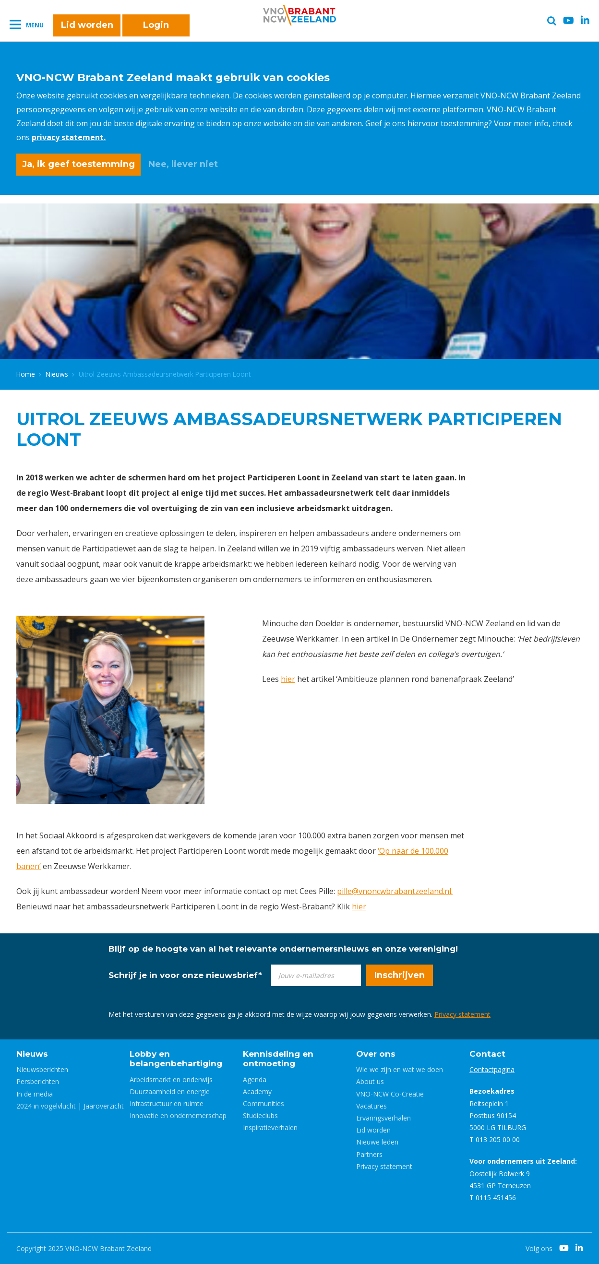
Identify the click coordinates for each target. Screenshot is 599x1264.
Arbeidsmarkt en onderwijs (171, 1079)
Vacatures (371, 1105)
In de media (34, 1093)
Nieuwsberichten (42, 1069)
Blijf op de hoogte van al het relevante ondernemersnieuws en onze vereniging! (283, 949)
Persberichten (37, 1081)
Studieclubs (260, 1115)
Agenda (254, 1079)
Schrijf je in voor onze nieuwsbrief (185, 975)
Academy (257, 1091)
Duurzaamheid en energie (170, 1091)
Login (156, 25)
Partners (369, 1154)
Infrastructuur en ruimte (167, 1103)
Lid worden (87, 25)
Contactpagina (492, 1069)
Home (25, 374)
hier (288, 679)
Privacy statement (462, 1014)
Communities (263, 1103)
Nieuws (57, 374)
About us (370, 1081)
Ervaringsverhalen (383, 1117)
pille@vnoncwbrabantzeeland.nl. (395, 891)
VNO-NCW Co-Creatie (390, 1093)
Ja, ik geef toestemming (78, 164)
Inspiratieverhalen (270, 1127)
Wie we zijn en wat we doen (399, 1069)
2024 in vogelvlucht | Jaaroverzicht (70, 1105)
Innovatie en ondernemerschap (178, 1115)
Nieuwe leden (377, 1141)
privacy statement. (69, 137)
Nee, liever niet (183, 164)
